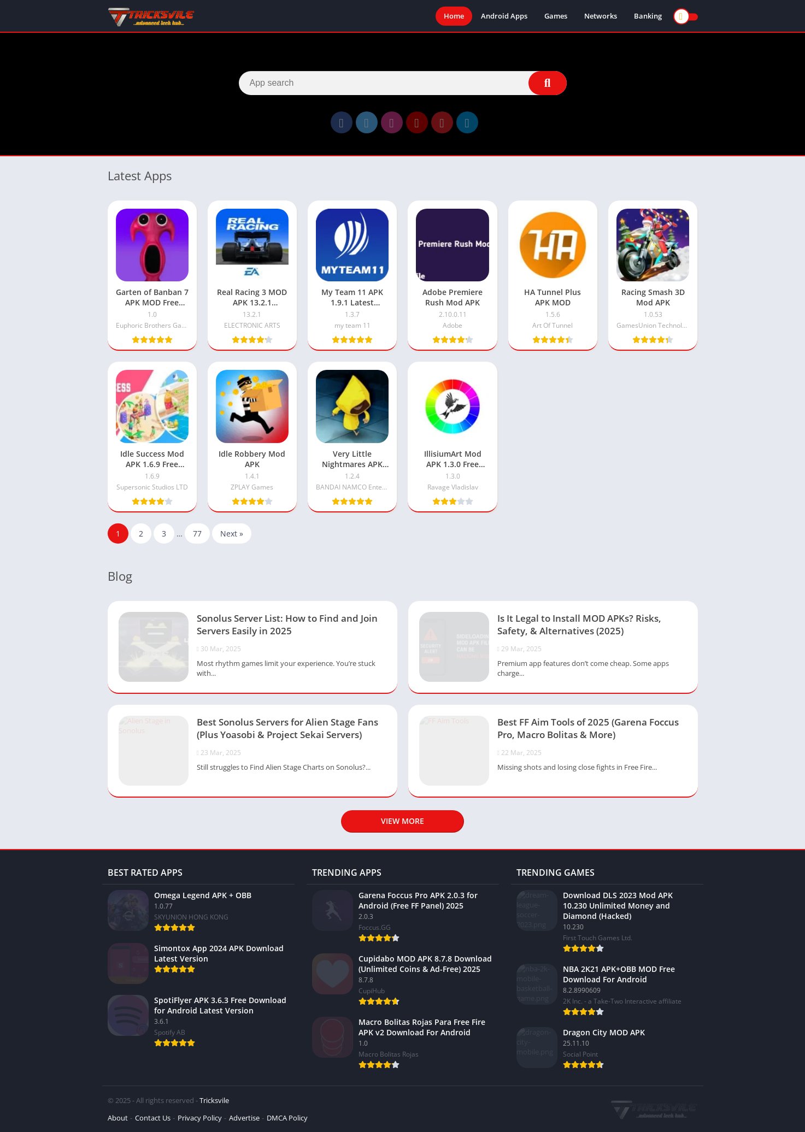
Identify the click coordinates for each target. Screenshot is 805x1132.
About (118, 1118)
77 (197, 533)
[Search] (403, 83)
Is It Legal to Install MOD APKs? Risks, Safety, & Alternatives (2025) (579, 624)
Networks (600, 16)
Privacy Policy (200, 1118)
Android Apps (504, 16)
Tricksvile (214, 1100)
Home (454, 16)
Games (555, 16)
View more (402, 821)
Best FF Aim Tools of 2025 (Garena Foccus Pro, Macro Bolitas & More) (588, 728)
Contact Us (153, 1118)
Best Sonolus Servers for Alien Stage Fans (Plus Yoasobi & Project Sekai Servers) (287, 728)
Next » (231, 533)
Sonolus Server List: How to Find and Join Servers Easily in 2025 (287, 624)
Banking (648, 16)
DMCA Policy (287, 1118)
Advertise (244, 1118)
